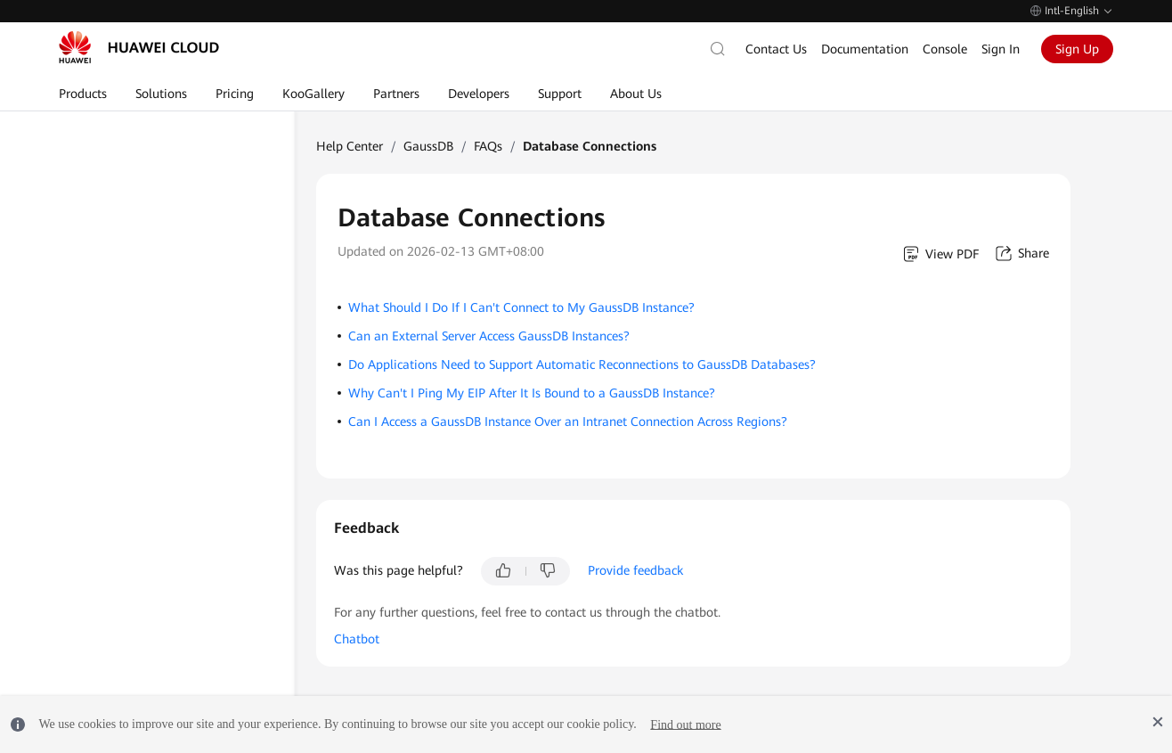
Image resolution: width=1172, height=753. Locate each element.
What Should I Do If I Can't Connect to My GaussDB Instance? (521, 307)
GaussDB (428, 146)
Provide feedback (635, 570)
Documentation (864, 49)
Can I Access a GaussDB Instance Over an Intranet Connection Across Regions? (567, 421)
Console (945, 49)
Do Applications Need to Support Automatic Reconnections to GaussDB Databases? (582, 364)
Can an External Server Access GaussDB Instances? (489, 336)
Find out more (685, 724)
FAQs (488, 146)
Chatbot (356, 639)
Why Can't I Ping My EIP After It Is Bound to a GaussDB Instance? (531, 393)
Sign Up (1077, 49)
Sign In (1000, 49)
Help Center (349, 146)
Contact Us (776, 49)
